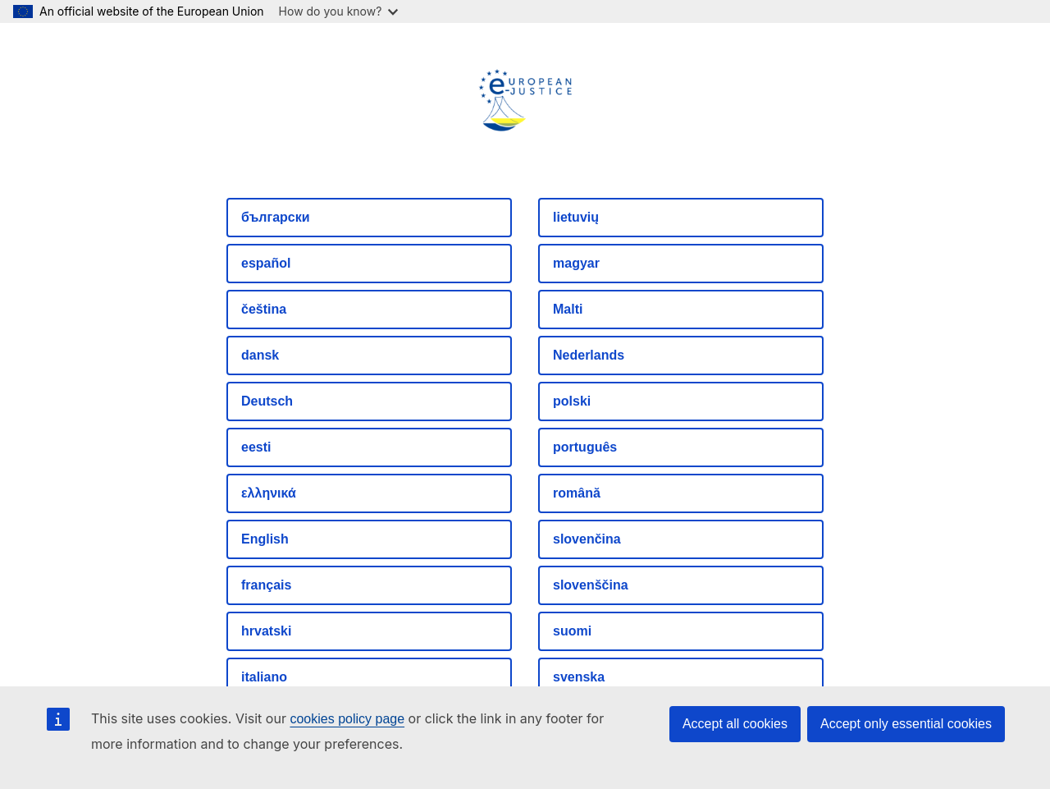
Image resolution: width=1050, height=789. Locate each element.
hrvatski (266, 631)
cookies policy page (347, 719)
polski (572, 401)
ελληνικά (268, 493)
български (275, 217)
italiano (264, 677)
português (585, 447)
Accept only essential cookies (906, 724)
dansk (260, 355)
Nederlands (588, 355)
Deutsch (267, 401)
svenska (579, 677)
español (265, 263)
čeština (263, 309)
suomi (572, 631)
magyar (576, 263)
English (265, 539)
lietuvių (576, 217)
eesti (256, 447)
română (576, 493)
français (266, 585)
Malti (567, 309)
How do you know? (339, 11)
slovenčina (587, 539)
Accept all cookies (735, 724)
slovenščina (590, 585)
